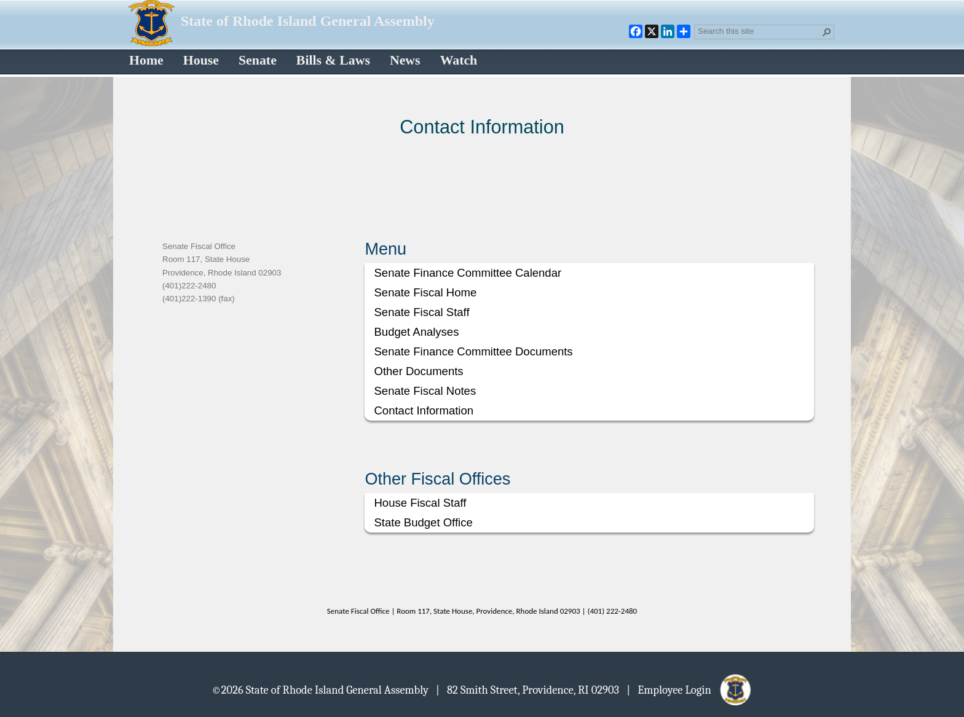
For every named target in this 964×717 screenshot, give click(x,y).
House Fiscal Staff (420, 502)
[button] (827, 32)
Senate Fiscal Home (425, 292)
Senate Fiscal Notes (425, 390)
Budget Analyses (416, 331)
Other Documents (418, 371)
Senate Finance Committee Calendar (467, 272)
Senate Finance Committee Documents (473, 351)
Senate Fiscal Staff (421, 312)
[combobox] (759, 30)
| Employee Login (689, 689)
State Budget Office (423, 522)
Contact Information (423, 410)
